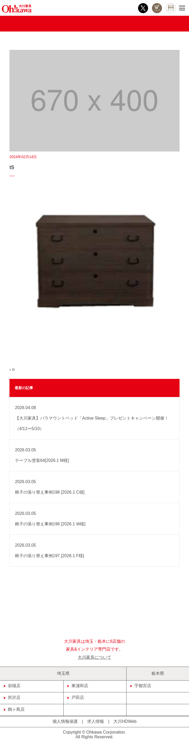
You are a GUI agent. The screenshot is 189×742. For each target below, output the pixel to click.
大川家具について (94, 657)
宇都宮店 (140, 685)
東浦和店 (77, 685)
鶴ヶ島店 (14, 709)
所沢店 (12, 697)
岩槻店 (12, 685)
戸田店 (75, 697)
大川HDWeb (124, 721)
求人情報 (95, 721)
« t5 (12, 370)
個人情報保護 (65, 721)
